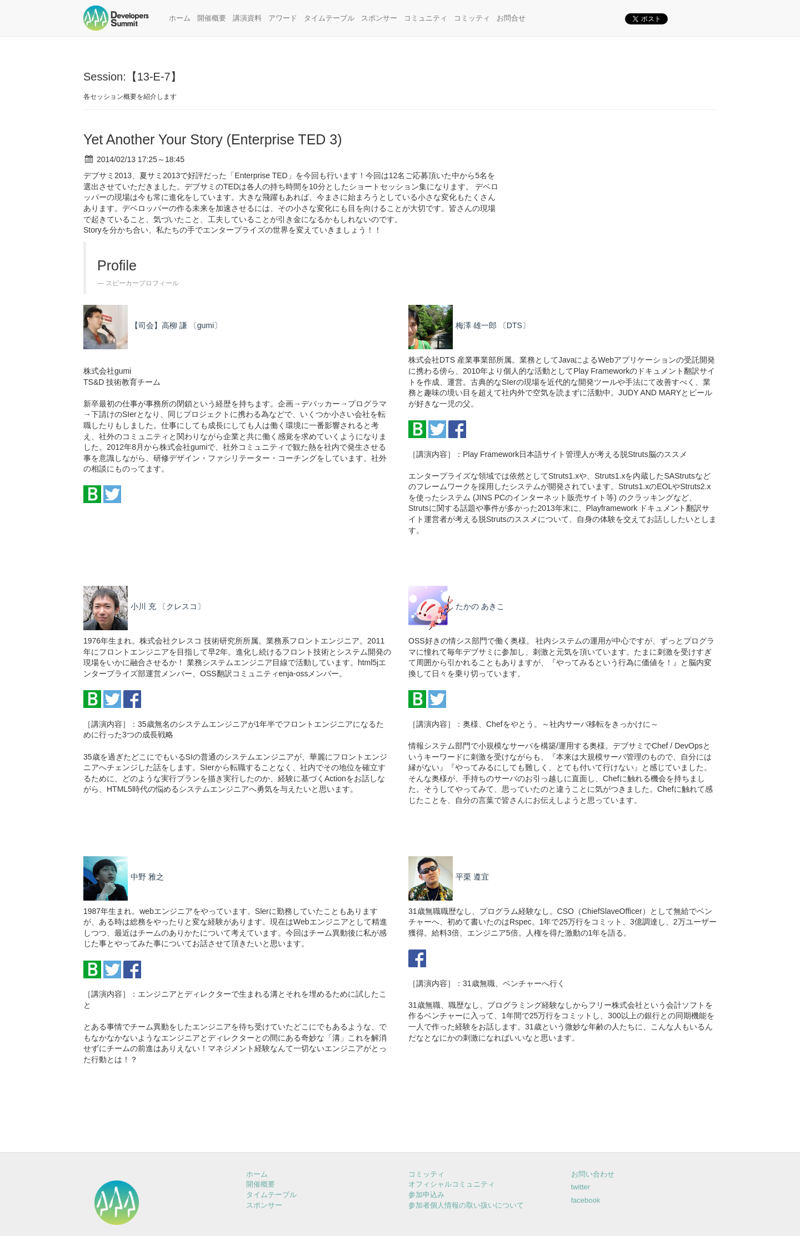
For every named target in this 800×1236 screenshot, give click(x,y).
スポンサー (379, 18)
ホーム (180, 18)
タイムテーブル (329, 18)
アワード (282, 18)
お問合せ (511, 18)
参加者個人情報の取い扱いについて (466, 1205)
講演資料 (247, 18)
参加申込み (426, 1194)
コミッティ (472, 18)
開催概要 (211, 18)
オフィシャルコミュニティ (451, 1184)
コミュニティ (425, 18)
